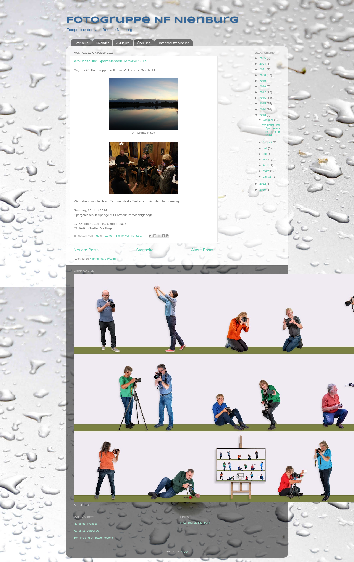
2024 (263, 63)
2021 (263, 69)
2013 (263, 115)
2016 (263, 97)
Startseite (81, 43)
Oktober (268, 120)
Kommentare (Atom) (102, 258)
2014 (263, 109)
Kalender (102, 43)
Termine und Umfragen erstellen (94, 537)
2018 (263, 86)
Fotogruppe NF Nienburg (152, 20)
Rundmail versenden (87, 530)
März (266, 171)
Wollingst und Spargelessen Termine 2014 (110, 61)
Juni (266, 153)
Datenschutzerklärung (173, 43)
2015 (263, 103)
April (266, 165)
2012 (263, 183)
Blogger (185, 551)
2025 (263, 58)
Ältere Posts (202, 250)
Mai (265, 159)
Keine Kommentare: (129, 235)
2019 (263, 80)
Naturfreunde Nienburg (195, 522)
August (268, 142)
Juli (265, 148)
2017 (263, 92)
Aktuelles (122, 43)
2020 (263, 75)
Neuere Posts (86, 250)
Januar (268, 176)
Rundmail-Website (86, 523)
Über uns (143, 43)
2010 (263, 189)
